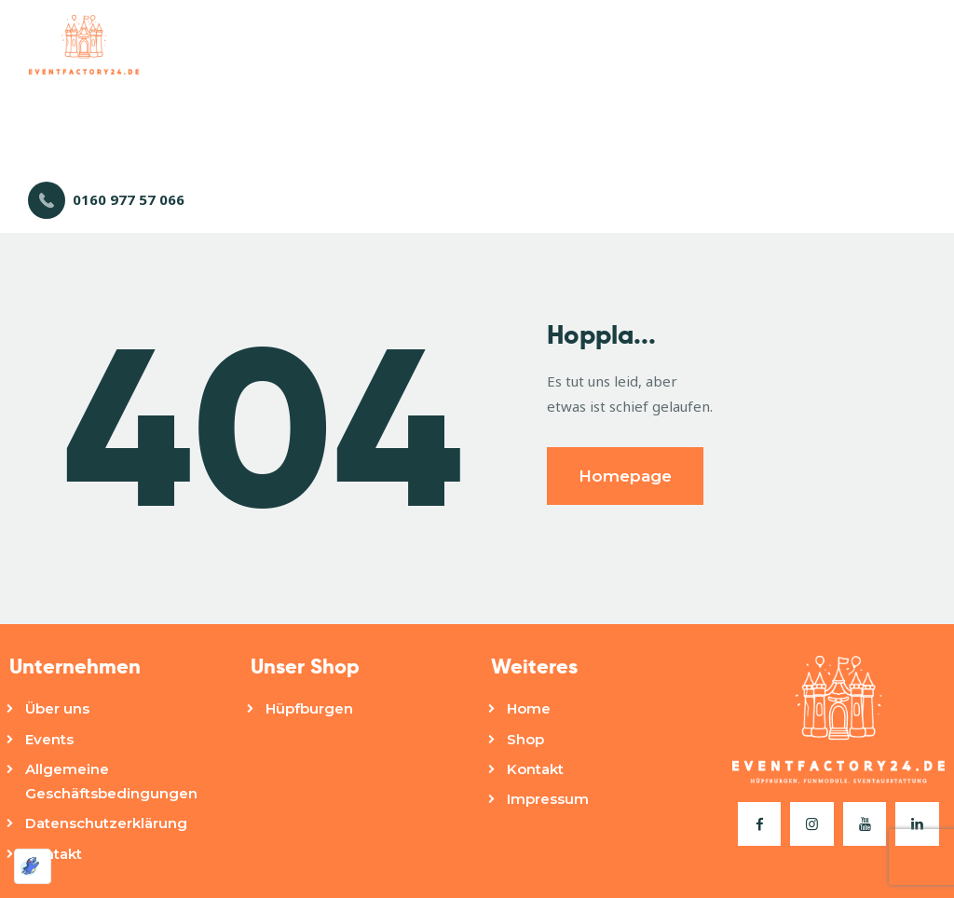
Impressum (548, 799)
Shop (525, 739)
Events (49, 739)
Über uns (57, 708)
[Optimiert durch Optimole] (32, 866)
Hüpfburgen (309, 708)
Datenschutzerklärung (106, 823)
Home (529, 708)
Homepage (625, 476)
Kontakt (53, 854)
